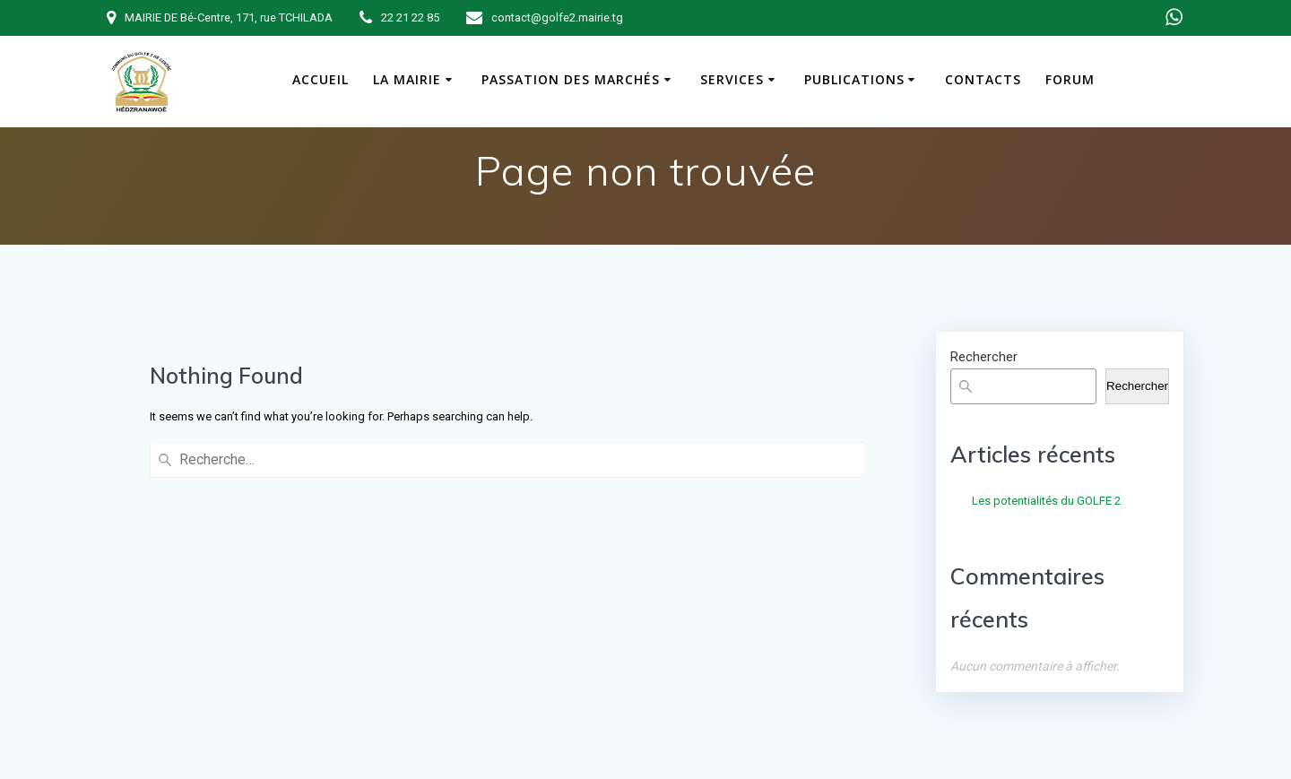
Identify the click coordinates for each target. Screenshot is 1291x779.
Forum (1070, 79)
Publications (854, 79)
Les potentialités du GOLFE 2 (1046, 500)
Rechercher (984, 357)
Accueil (320, 79)
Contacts (983, 79)
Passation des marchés (570, 79)
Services (732, 79)
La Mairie (407, 79)
